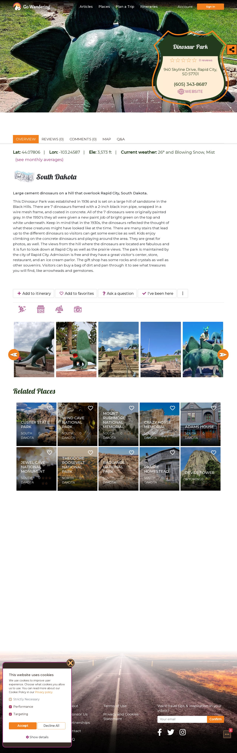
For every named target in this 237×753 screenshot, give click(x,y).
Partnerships (78, 722)
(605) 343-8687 (190, 84)
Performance (23, 706)
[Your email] (182, 719)
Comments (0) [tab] (83, 139)
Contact (74, 731)
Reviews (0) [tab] (53, 139)
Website (194, 91)
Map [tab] (107, 139)
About (72, 706)
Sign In (210, 6)
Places (104, 7)
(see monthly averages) (39, 159)
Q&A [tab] (121, 139)
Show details (37, 737)
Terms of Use (115, 706)
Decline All (51, 725)
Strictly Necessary (26, 699)
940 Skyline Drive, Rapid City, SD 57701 (190, 71)
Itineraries (149, 7)
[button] (227, 734)
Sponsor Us (77, 714)
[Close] (71, 663)
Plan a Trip (125, 7)
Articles (86, 7)
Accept (22, 725)
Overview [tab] (26, 139)
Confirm (215, 719)
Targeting (20, 714)
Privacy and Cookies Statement (121, 716)
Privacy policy (44, 692)
